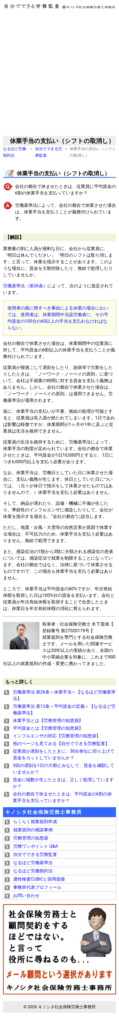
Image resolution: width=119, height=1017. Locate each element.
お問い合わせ (26, 895)
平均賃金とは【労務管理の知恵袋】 (48, 728)
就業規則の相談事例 (33, 829)
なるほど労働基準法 (33, 862)
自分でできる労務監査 (35, 854)
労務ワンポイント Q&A (35, 846)
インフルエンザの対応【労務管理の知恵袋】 (57, 735)
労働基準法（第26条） (25, 285)
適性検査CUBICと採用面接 (39, 879)
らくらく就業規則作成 (35, 821)
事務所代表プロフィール (37, 887)
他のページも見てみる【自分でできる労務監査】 (61, 743)
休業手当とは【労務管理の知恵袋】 (48, 720)
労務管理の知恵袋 (30, 838)
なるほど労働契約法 (33, 870)
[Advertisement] (59, 73)
